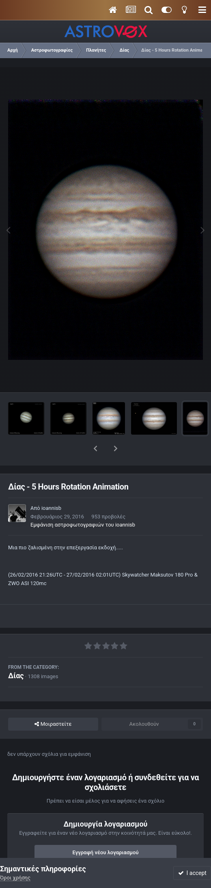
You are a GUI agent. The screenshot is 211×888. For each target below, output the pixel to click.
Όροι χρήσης (15, 878)
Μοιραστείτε (52, 703)
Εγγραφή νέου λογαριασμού (106, 831)
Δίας (16, 654)
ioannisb (51, 487)
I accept (192, 873)
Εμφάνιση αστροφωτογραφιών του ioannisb (82, 504)
